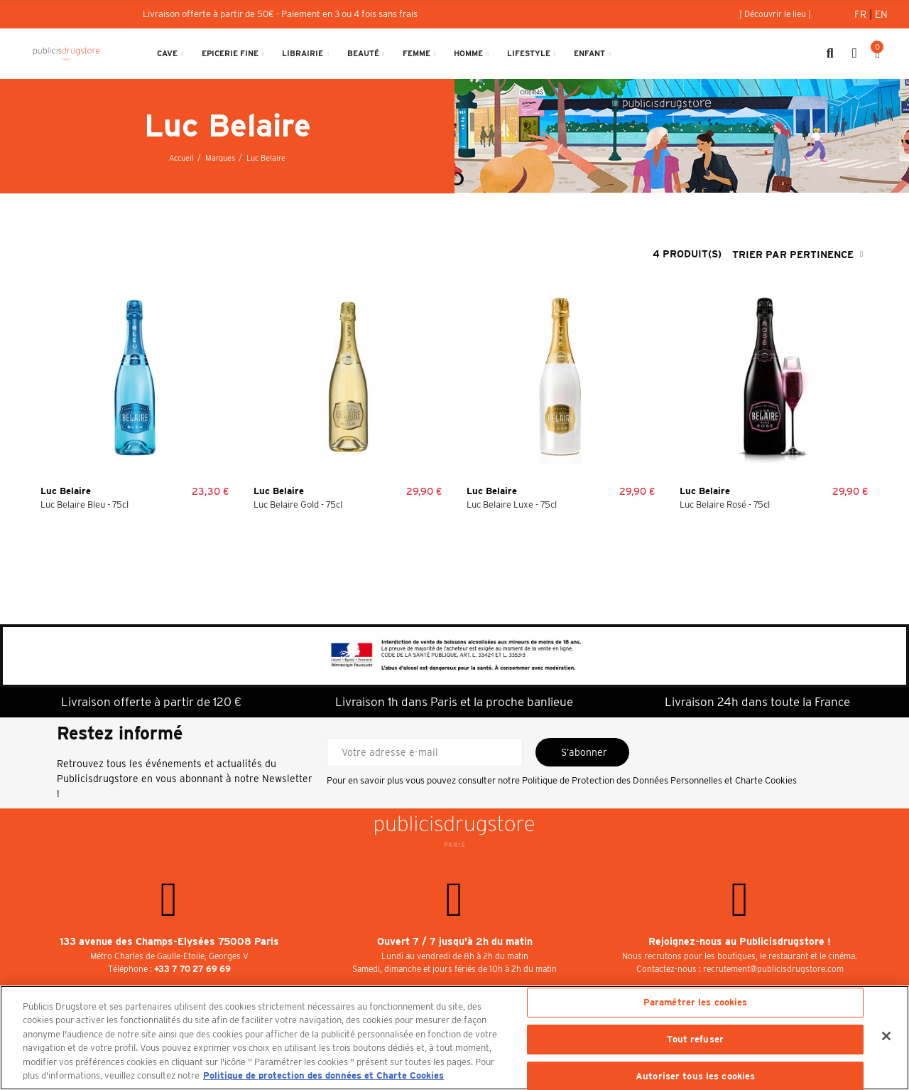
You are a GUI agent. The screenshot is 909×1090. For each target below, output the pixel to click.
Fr (861, 14)
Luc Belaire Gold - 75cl (298, 504)
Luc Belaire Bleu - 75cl (84, 504)
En (881, 14)
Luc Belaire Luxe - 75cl (512, 504)
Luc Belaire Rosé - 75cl (725, 504)
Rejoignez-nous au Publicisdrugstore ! (739, 941)
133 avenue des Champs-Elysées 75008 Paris (169, 941)
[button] (775, 14)
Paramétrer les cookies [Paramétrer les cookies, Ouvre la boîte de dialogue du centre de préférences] (695, 1003)
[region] (454, 1037)
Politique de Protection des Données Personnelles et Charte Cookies (659, 780)
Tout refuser (695, 1039)
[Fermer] (886, 1036)
